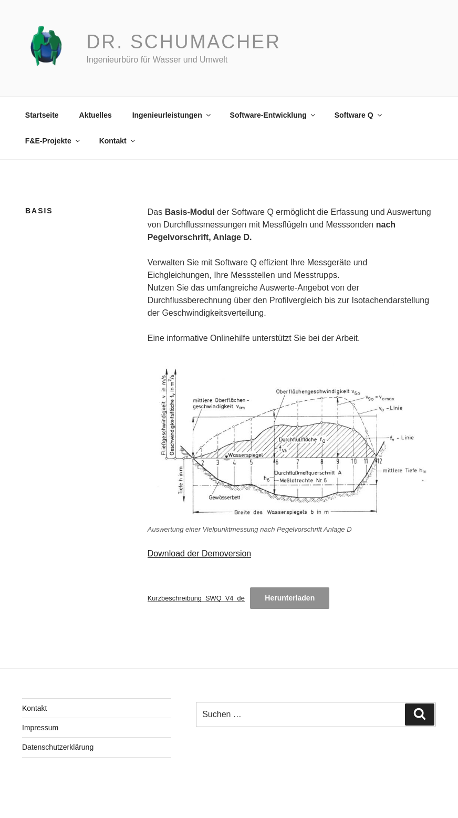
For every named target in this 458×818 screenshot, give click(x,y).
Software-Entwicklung (273, 115)
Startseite (42, 115)
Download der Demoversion (199, 553)
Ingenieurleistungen (172, 115)
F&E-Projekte (53, 141)
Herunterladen (290, 598)
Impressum (40, 727)
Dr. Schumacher (183, 42)
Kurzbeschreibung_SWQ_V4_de (196, 598)
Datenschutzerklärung (57, 747)
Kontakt (118, 141)
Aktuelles (95, 115)
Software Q (359, 115)
